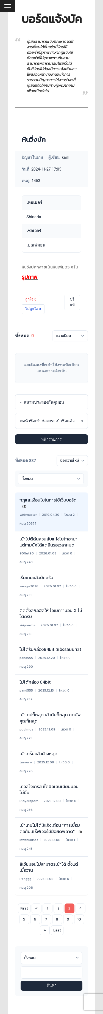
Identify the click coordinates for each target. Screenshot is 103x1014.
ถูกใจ (31, 299)
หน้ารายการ (51, 439)
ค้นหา (52, 986)
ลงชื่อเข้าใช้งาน (50, 365)
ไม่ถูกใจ (33, 309)
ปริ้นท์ (72, 302)
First (24, 908)
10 (79, 919)
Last (57, 930)
